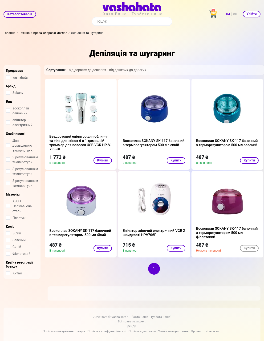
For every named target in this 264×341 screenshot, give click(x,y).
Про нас (196, 331)
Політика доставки (142, 331)
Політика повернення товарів (64, 331)
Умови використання (173, 331)
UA (228, 14)
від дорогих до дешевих (87, 70)
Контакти (212, 331)
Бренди (131, 326)
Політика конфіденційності (106, 331)
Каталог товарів (19, 14)
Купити (102, 160)
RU (235, 14)
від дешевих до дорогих (127, 70)
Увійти (252, 14)
